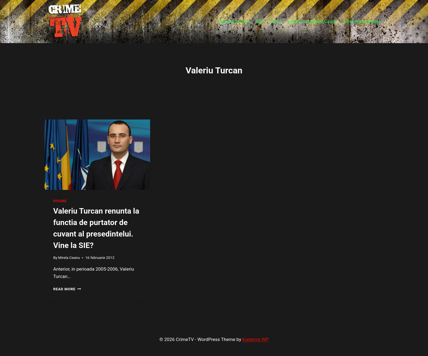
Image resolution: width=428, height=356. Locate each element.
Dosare (60, 201)
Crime (275, 21)
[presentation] (97, 154)
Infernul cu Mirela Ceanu (312, 21)
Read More (67, 289)
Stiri (260, 21)
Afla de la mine (234, 21)
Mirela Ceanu (69, 257)
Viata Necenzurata (362, 21)
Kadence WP (255, 339)
